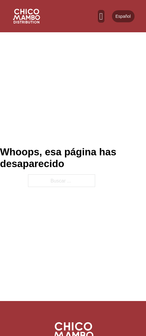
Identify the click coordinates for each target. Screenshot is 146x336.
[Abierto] (101, 16)
